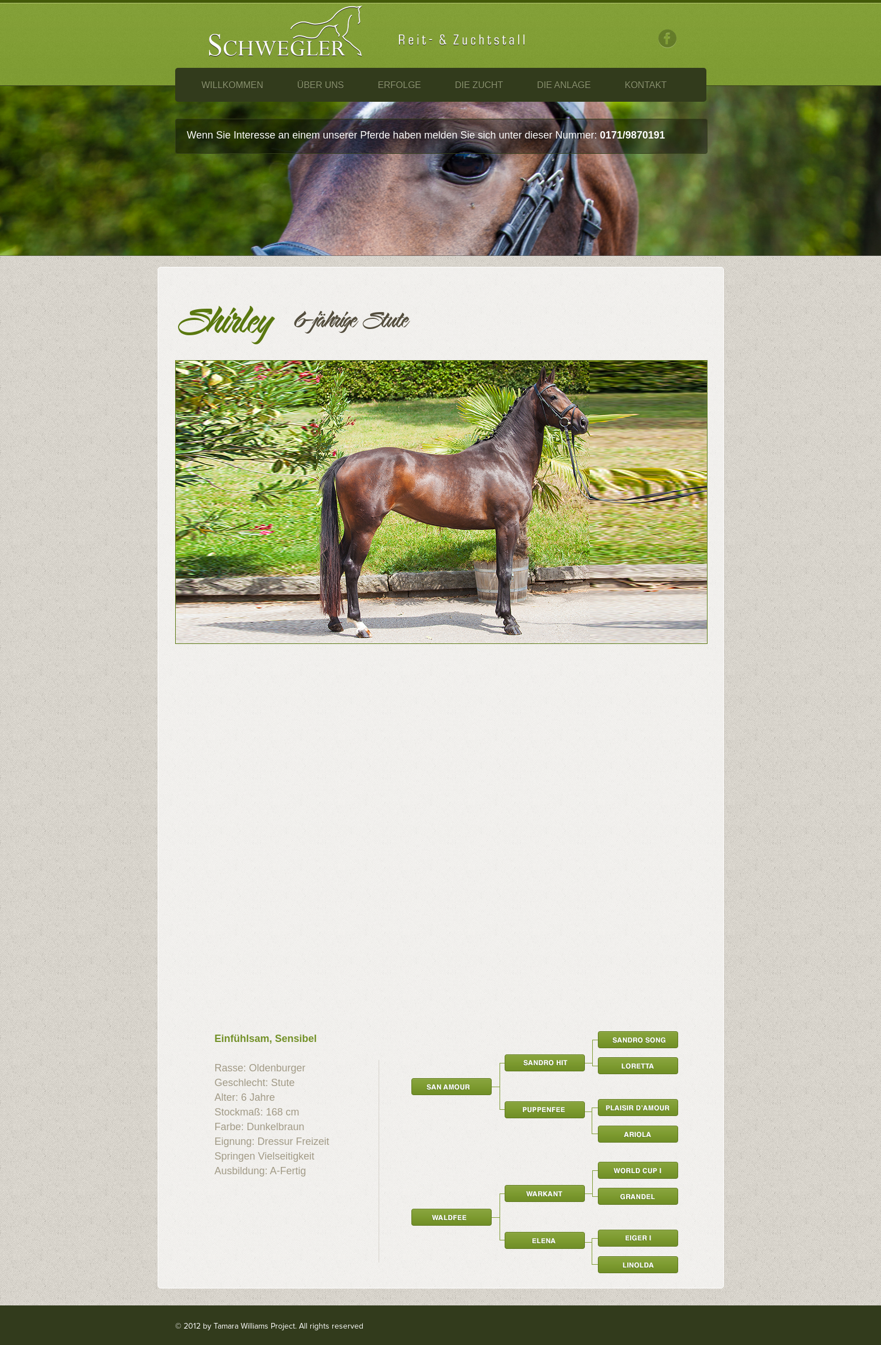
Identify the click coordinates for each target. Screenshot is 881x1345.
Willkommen (232, 85)
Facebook (667, 38)
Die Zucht (479, 85)
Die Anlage (564, 85)
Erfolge (399, 85)
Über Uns (320, 85)
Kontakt (645, 85)
